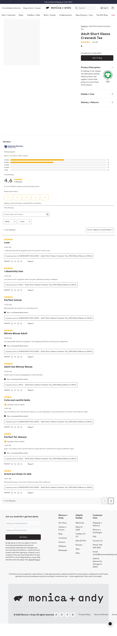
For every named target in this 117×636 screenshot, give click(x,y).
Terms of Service (101, 614)
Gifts (78, 553)
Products (84, 26)
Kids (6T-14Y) (81, 540)
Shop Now (68, 2)
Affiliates (62, 546)
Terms (30, 560)
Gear (78, 549)
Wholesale (62, 550)
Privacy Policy (84, 614)
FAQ (94, 536)
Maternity (80, 523)
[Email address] (23, 523)
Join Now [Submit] (23, 537)
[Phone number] (23, 530)
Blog (60, 534)
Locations (62, 538)
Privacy (37, 560)
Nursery (79, 545)
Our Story (62, 523)
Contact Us (97, 540)
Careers (61, 542)
